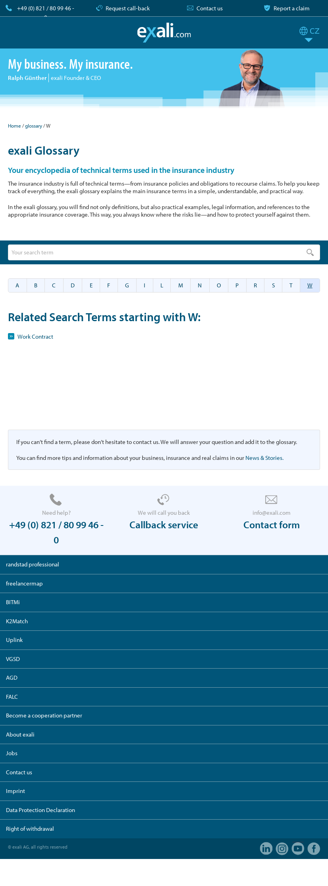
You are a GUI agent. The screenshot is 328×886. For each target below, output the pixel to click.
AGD (11, 677)
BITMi (13, 602)
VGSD (13, 659)
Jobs (11, 753)
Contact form (271, 524)
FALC (12, 696)
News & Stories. (264, 457)
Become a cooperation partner (44, 715)
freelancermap (24, 583)
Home (14, 125)
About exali (20, 734)
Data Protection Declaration (40, 810)
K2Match (17, 621)
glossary (33, 125)
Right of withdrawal (30, 828)
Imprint (15, 791)
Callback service (163, 524)
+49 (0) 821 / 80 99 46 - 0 (45, 12)
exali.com (164, 33)
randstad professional (32, 564)
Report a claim (292, 8)
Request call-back (128, 8)
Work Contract (35, 336)
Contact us (210, 8)
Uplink (14, 640)
